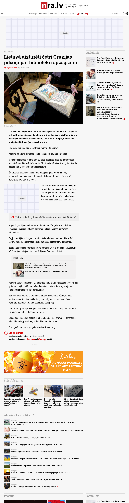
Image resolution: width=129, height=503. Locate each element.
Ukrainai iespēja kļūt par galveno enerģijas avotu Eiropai (36, 444)
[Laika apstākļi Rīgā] (84, 5)
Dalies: (35, 345)
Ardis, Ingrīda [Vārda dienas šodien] (70, 7)
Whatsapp (42, 339)
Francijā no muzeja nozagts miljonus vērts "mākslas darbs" (12, 402)
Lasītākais (92, 52)
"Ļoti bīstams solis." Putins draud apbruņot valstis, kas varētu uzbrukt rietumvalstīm (42, 423)
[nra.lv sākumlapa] (52, 5)
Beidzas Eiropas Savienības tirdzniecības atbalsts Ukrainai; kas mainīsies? (45, 458)
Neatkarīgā (33, 14)
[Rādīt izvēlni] (2, 13)
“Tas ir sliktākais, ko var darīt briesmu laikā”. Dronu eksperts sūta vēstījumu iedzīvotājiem (110, 86)
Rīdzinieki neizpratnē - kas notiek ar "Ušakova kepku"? (36, 466)
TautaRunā (53, 14)
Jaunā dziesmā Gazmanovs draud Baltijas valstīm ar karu (36, 480)
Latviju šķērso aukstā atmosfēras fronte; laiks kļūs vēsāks (37, 451)
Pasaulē (11, 51)
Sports (72, 14)
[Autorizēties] (126, 13)
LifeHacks (63, 14)
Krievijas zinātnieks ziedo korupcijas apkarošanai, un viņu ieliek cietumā (73, 402)
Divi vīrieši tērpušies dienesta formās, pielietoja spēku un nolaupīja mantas (52, 403)
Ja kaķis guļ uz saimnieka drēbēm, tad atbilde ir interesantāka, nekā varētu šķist (110, 98)
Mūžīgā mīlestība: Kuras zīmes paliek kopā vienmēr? (47, 271)
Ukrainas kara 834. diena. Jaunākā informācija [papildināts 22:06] (40, 473)
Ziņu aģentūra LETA (10, 68)
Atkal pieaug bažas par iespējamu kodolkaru (30, 437)
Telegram (31, 339)
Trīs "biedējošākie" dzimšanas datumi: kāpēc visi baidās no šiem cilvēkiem (111, 60)
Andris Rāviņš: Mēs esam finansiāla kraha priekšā (33, 487)
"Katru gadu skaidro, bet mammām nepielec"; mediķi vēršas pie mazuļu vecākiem (47, 430)
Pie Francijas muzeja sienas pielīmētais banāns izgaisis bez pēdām (33, 402)
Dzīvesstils (43, 14)
